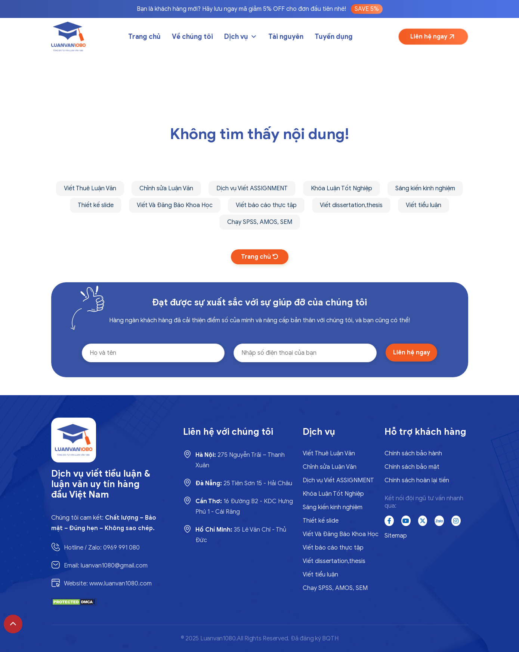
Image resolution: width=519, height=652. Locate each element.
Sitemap (395, 535)
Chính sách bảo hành (413, 453)
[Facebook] (389, 521)
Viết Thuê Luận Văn (90, 188)
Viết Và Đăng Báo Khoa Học (175, 205)
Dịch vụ (240, 36)
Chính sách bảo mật (411, 467)
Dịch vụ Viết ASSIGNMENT (252, 188)
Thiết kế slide (96, 205)
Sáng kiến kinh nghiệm (425, 188)
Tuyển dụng (334, 37)
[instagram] (456, 521)
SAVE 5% (367, 9)
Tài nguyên (285, 37)
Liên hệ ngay (433, 36)
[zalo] (439, 521)
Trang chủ (144, 37)
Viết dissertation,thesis (351, 205)
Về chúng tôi (192, 37)
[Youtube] (406, 521)
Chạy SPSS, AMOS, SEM (259, 222)
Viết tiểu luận (423, 205)
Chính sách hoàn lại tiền (416, 480)
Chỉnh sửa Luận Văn (166, 188)
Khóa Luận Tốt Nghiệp (341, 188)
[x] (422, 521)
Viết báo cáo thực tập (266, 205)
